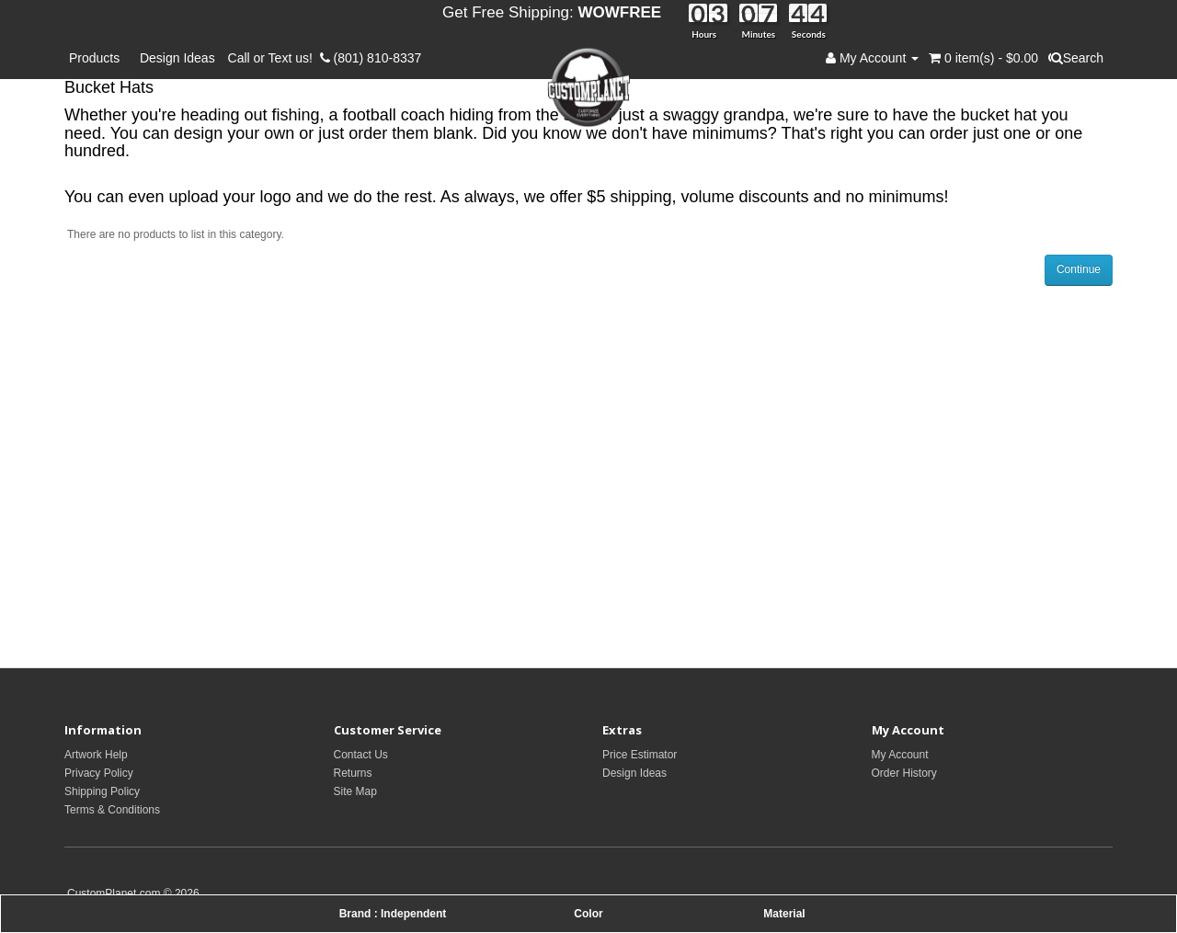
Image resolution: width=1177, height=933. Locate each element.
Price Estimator (639, 754)
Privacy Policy (98, 773)
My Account (900, 754)
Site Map (355, 791)
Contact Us (361, 754)
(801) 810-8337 (371, 58)
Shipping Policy (102, 791)
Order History (904, 773)
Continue (1079, 269)
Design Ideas (177, 58)
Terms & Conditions (112, 809)
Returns (353, 773)
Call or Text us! (274, 58)
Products (98, 58)
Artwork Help (96, 754)
